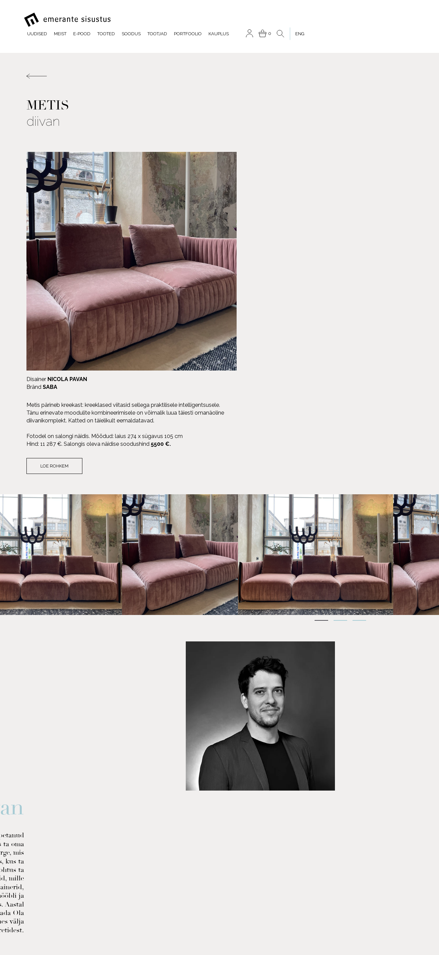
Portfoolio (289, 19)
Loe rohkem (253, 244)
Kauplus (320, 19)
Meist (162, 19)
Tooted (208, 19)
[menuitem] (397, 20)
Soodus (232, 19)
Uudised (139, 19)
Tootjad (259, 19)
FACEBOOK (50, 851)
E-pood (183, 19)
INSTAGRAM (100, 851)
